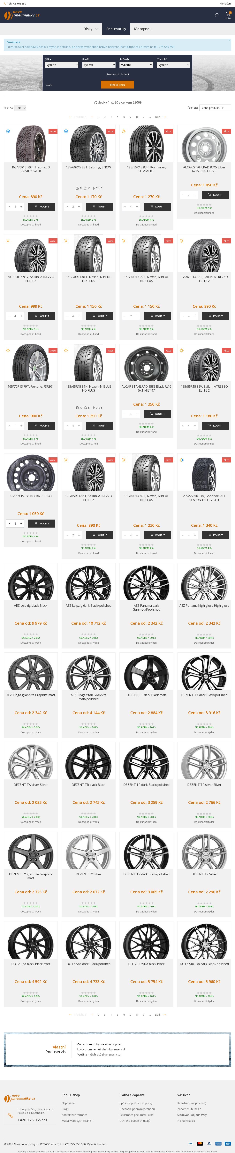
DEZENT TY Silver (88, 874)
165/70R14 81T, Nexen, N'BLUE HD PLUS (88, 279)
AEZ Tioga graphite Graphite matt (30, 695)
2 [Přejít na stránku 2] (98, 117)
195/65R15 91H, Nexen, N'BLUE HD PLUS (88, 388)
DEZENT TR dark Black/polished (146, 785)
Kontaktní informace (74, 1115)
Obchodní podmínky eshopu (137, 1109)
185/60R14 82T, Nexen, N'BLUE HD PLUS (146, 498)
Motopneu (143, 28)
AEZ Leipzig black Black (30, 605)
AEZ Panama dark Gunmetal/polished (146, 607)
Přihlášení (225, 3)
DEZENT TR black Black (88, 785)
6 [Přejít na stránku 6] (124, 117)
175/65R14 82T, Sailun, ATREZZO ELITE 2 (204, 279)
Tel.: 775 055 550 (15, 4)
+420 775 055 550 (33, 1119)
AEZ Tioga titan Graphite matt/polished (88, 697)
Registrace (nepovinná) (191, 1103)
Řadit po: (8, 108)
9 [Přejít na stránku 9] (143, 117)
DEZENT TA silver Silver (31, 785)
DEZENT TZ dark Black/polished (146, 874)
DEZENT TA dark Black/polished (204, 695)
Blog (64, 1109)
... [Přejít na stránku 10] (150, 117)
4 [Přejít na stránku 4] (111, 117)
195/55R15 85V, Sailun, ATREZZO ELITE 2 (204, 388)
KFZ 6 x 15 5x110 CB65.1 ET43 (31, 496)
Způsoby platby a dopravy (135, 1103)
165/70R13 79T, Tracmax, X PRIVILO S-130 (30, 169)
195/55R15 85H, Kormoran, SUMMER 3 (146, 169)
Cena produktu (213, 108)
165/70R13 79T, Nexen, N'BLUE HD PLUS (146, 279)
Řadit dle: (193, 107)
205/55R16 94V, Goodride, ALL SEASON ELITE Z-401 (204, 498)
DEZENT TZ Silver (204, 874)
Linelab (101, 1144)
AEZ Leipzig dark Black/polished (88, 605)
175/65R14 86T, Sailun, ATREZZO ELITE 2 (88, 498)
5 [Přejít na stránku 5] (117, 117)
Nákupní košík (186, 1121)
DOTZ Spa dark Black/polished (88, 964)
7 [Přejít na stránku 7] (130, 117)
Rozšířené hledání (117, 74)
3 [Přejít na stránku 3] (105, 117)
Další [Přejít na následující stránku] (160, 117)
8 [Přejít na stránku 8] (137, 117)
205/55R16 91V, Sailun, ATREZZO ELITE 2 (30, 279)
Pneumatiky (116, 28)
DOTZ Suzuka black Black (146, 964)
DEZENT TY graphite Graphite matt (30, 876)
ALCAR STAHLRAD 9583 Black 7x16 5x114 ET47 (146, 388)
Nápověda (68, 1103)
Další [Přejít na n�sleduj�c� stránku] (160, 1014)
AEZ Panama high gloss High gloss (204, 605)
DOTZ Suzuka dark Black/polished (204, 964)
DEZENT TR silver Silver (204, 785)
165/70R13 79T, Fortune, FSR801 (31, 386)
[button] (216, 15)
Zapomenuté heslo (189, 1109)
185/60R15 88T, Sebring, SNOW (88, 167)
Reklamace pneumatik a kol (136, 1115)
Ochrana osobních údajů (134, 1121)
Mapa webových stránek (77, 1121)
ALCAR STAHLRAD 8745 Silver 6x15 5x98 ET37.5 (204, 169)
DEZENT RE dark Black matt (146, 695)
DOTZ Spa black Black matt (30, 964)
